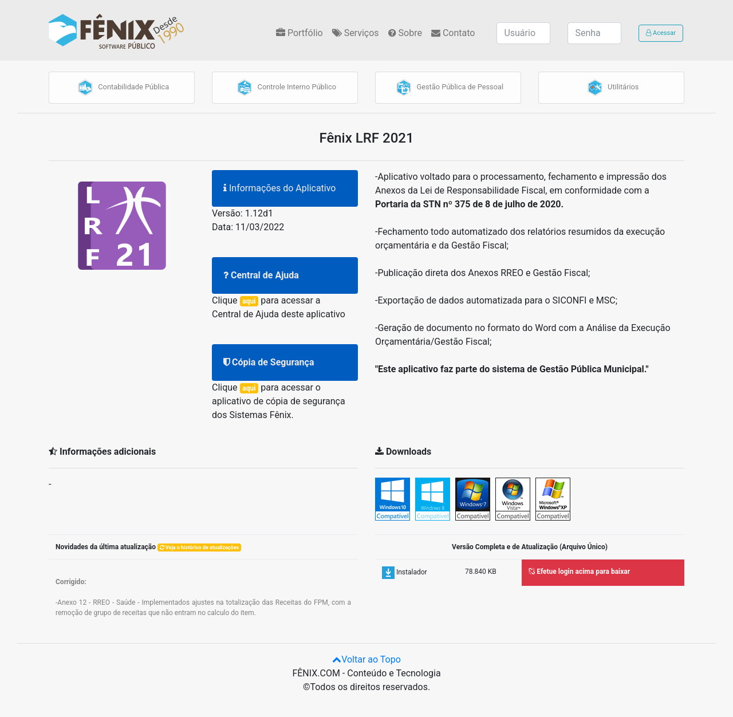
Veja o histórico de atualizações (199, 547)
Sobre (405, 32)
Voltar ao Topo (366, 659)
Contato (453, 32)
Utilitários (611, 87)
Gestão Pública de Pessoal (448, 87)
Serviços (355, 32)
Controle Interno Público (285, 87)
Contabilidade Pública (121, 87)
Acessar (661, 33)
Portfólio (299, 32)
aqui (248, 301)
